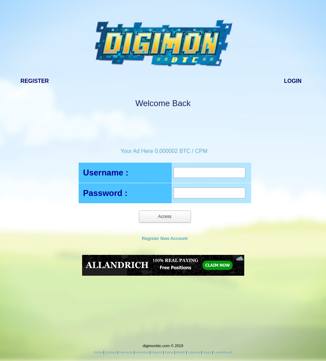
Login (293, 81)
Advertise (142, 352)
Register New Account (164, 238)
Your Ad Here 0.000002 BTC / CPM (163, 151)
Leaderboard (223, 352)
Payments (126, 352)
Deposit (156, 352)
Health (180, 352)
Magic (207, 352)
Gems (169, 352)
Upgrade (194, 352)
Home (98, 352)
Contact (110, 352)
